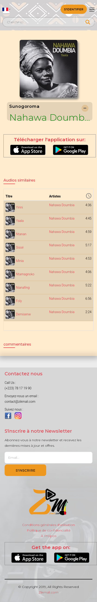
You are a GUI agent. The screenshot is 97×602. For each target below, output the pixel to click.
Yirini (19, 207)
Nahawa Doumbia (49, 117)
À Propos (48, 536)
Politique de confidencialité (48, 530)
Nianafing (23, 287)
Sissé (20, 247)
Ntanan (21, 234)
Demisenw (23, 314)
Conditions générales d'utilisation (48, 525)
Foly (19, 301)
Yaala (20, 221)
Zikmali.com (48, 592)
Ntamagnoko (25, 274)
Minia (20, 261)
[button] (6, 9)
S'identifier (73, 9)
